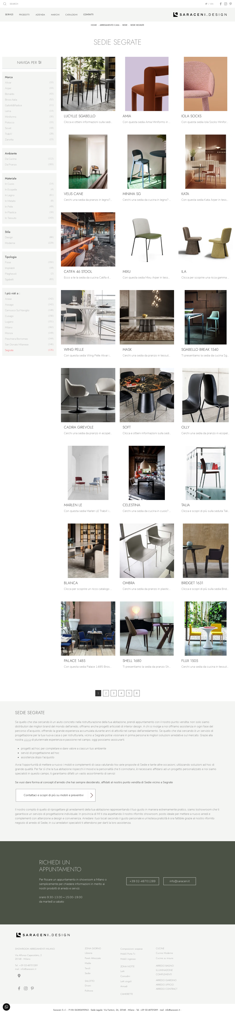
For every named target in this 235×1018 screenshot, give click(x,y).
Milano (8, 327)
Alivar (8, 82)
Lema (8, 110)
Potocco (9, 122)
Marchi (55, 14)
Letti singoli (126, 982)
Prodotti (24, 14)
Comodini (125, 977)
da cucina (10, 158)
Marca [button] (9, 76)
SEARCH (10, 4)
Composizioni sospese (131, 949)
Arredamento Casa (109, 24)
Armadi (123, 987)
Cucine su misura (164, 959)
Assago (9, 304)
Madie (88, 964)
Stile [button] (7, 231)
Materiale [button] (10, 178)
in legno (10, 195)
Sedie (124, 24)
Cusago (9, 315)
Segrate (9, 349)
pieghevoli (11, 273)
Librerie (88, 954)
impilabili (10, 267)
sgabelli (9, 279)
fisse (8, 262)
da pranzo (11, 164)
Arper (8, 88)
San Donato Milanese (16, 344)
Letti (122, 972)
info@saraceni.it (180, 881)
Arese (8, 298)
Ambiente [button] (11, 153)
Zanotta (9, 139)
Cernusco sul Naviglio (17, 310)
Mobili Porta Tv (127, 954)
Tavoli (87, 969)
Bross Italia (11, 99)
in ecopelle (11, 189)
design (9, 237)
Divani (88, 986)
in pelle (9, 206)
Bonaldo (9, 93)
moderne (10, 242)
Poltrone (89, 991)
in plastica (10, 212)
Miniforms (10, 116)
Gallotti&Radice (13, 105)
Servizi (9, 14)
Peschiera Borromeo (16, 338)
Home (94, 24)
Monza (9, 332)
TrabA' (8, 133)
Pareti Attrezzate (93, 959)
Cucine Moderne (164, 954)
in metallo (10, 200)
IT (206, 3)
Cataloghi (71, 14)
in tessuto (10, 217)
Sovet (8, 127)
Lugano (9, 321)
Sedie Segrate (137, 24)
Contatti (88, 14)
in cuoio (9, 183)
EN (211, 3)
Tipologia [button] (11, 256)
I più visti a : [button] (12, 292)
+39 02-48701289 (143, 881)
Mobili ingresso (128, 959)
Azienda (40, 14)
